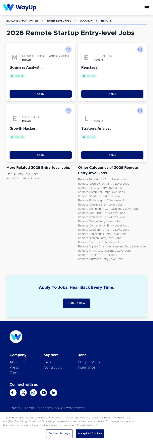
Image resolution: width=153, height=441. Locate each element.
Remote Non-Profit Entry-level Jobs (101, 213)
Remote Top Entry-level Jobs (97, 255)
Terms (29, 408)
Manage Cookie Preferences (61, 408)
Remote (106, 21)
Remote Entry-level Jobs (22, 178)
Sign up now (76, 303)
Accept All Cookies (90, 433)
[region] (76, 426)
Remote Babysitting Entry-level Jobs (102, 179)
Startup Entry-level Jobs (22, 174)
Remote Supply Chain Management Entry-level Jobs (112, 246)
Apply (40, 94)
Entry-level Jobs (59, 21)
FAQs (48, 362)
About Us (17, 362)
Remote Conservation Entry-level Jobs (103, 225)
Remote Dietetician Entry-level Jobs (101, 217)
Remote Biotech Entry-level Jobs (99, 238)
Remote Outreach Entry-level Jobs (101, 259)
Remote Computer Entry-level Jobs (101, 192)
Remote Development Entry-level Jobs (103, 229)
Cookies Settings (59, 433)
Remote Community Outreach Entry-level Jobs (108, 209)
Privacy (15, 408)
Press (14, 367)
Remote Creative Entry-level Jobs (100, 204)
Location (86, 21)
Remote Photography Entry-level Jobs (103, 200)
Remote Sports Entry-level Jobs (99, 196)
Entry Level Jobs (91, 362)
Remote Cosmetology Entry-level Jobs (103, 183)
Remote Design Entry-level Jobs (99, 221)
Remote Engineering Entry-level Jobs (102, 234)
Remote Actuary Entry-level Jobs (100, 188)
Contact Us (53, 367)
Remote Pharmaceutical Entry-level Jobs (104, 250)
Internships (87, 367)
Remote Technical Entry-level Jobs (101, 242)
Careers (16, 373)
